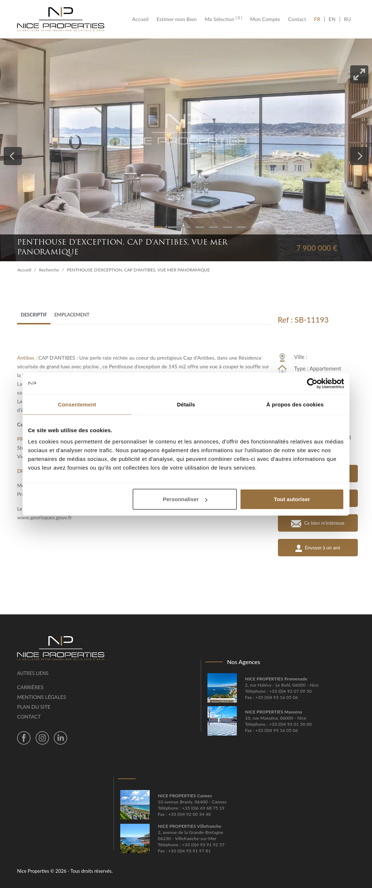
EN (332, 19)
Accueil (142, 19)
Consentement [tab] (77, 404)
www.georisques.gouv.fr (44, 517)
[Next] (359, 156)
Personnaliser (185, 499)
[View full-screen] (359, 74)
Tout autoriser (292, 499)
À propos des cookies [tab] (295, 404)
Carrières (30, 687)
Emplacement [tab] (71, 315)
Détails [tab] (186, 404)
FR (319, 19)
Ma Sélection (223, 19)
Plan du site (33, 707)
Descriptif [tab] (34, 315)
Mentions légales (41, 697)
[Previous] (13, 156)
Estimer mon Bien (177, 19)
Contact (297, 19)
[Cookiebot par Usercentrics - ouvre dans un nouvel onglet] (312, 383)
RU (347, 19)
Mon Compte (265, 19)
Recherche (49, 270)
